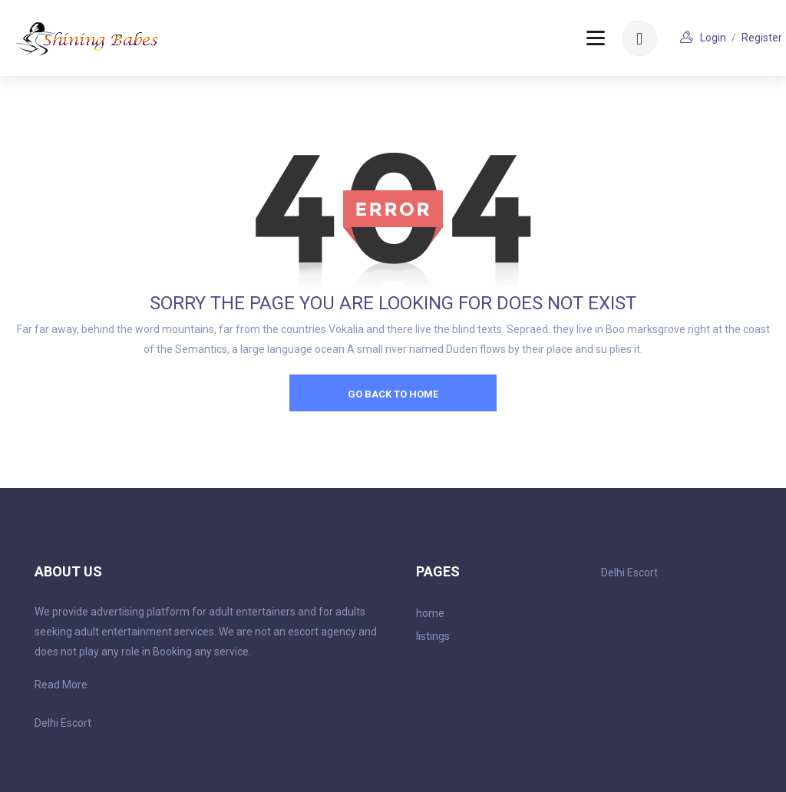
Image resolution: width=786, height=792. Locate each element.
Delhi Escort (63, 723)
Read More (61, 684)
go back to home (393, 394)
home (430, 613)
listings (433, 636)
